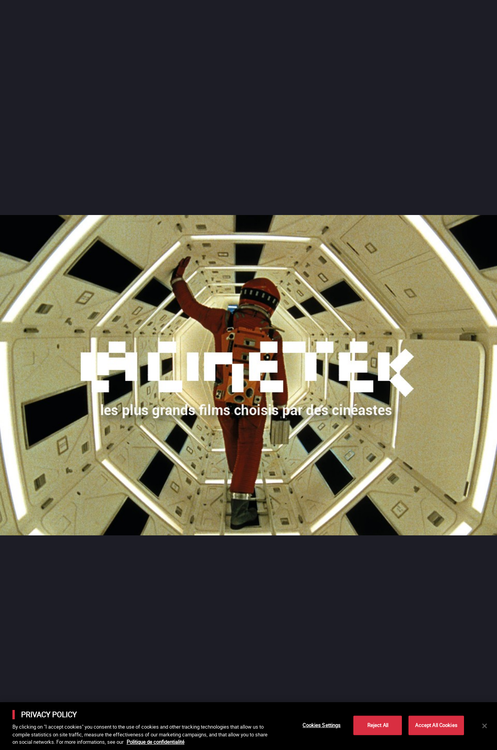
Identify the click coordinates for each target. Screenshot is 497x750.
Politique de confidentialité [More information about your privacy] (155, 741)
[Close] (484, 725)
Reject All (377, 725)
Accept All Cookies (436, 725)
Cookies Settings (321, 725)
